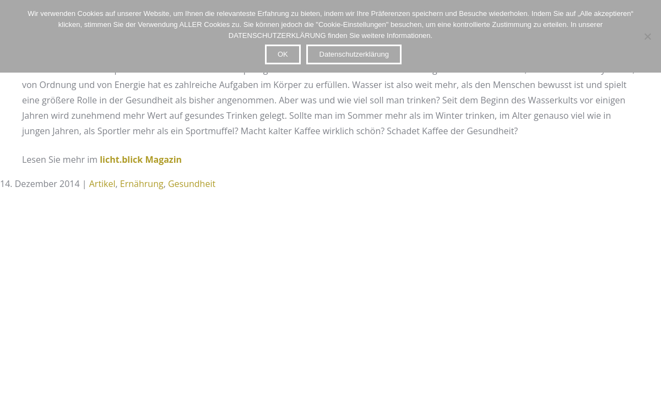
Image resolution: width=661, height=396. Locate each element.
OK (283, 54)
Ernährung (142, 184)
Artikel (102, 184)
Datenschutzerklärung (354, 54)
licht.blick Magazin (141, 159)
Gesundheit (191, 184)
